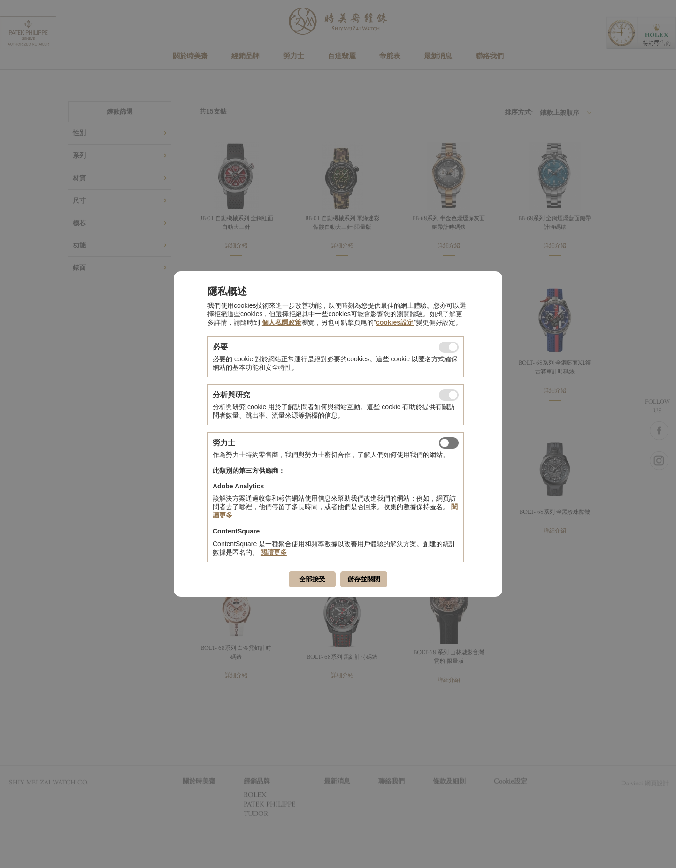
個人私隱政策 (281, 322)
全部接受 (312, 579)
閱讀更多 (274, 552)
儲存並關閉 (363, 579)
